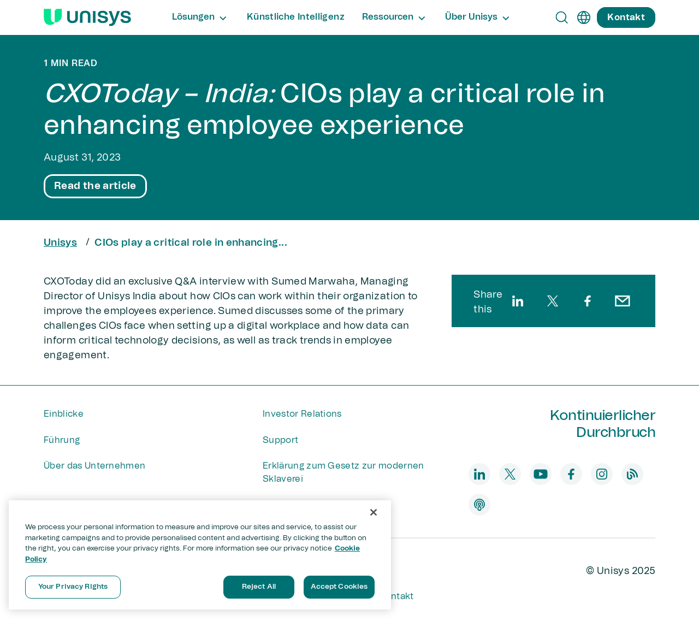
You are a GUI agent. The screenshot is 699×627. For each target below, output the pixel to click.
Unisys (60, 243)
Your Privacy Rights (73, 586)
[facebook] (588, 301)
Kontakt (396, 596)
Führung (62, 440)
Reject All (259, 586)
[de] (584, 17)
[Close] (374, 512)
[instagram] (602, 474)
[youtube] (541, 474)
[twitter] (553, 301)
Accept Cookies (339, 586)
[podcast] (479, 505)
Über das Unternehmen (94, 466)
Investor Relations (302, 414)
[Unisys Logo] (87, 17)
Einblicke (64, 414)
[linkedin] (518, 301)
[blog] (632, 474)
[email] (622, 301)
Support (280, 440)
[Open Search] (562, 17)
